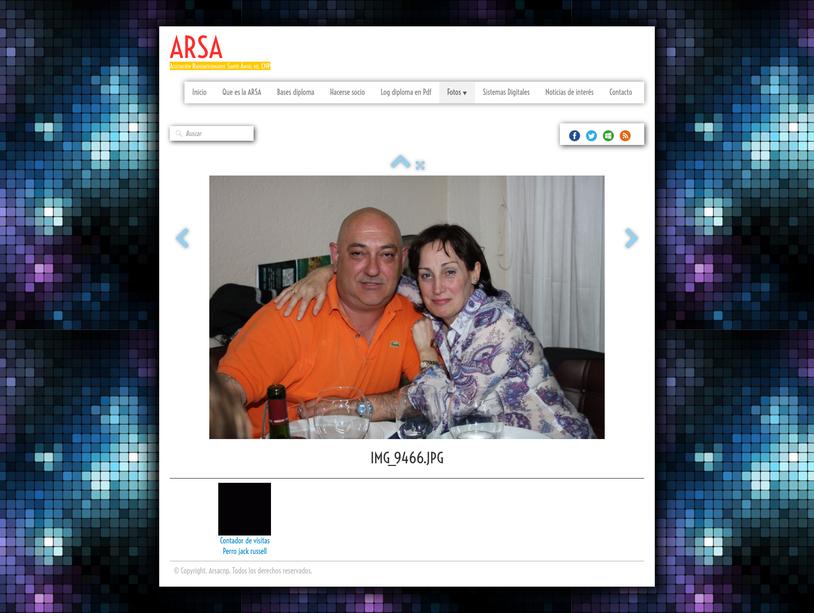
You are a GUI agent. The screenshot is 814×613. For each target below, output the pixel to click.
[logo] (224, 56)
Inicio (199, 92)
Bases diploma (295, 92)
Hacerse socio (347, 92)
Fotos (457, 92)
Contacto (620, 92)
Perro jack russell (245, 551)
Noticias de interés (570, 92)
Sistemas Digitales (506, 92)
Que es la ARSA (241, 92)
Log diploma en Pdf (406, 92)
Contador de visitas (244, 541)
